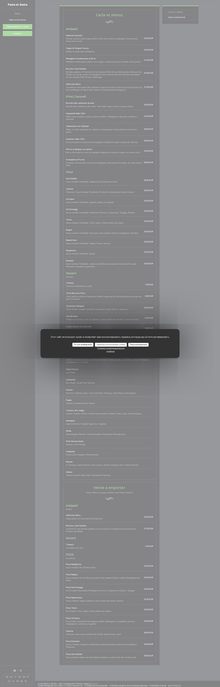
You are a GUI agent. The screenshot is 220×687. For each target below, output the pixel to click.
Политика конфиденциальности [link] (110, 348)
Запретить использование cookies (111, 344)
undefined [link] (110, 351)
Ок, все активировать (83, 344)
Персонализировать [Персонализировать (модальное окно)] (138, 344)
